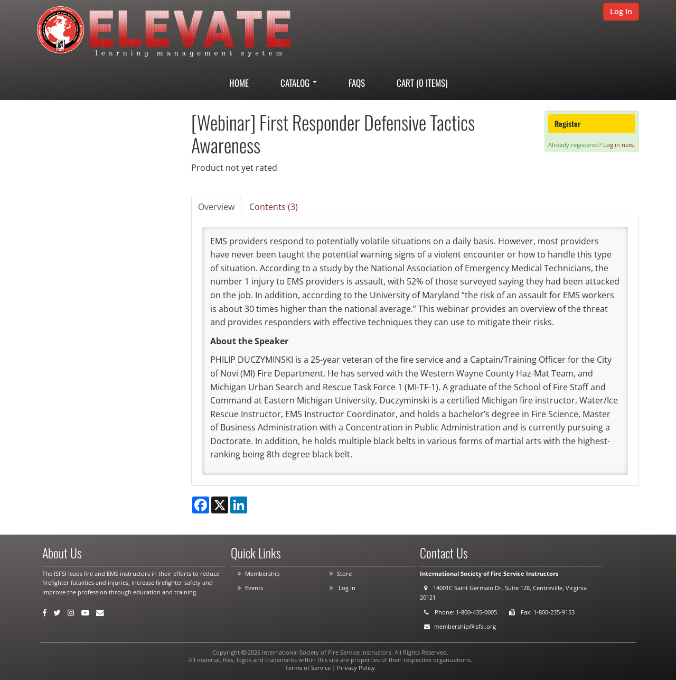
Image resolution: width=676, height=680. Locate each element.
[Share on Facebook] (200, 505)
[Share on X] (219, 505)
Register (567, 123)
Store (344, 573)
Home (239, 82)
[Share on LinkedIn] (238, 505)
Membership (262, 573)
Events (254, 588)
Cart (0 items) (422, 82)
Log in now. (619, 145)
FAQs (357, 82)
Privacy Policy (356, 668)
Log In (621, 11)
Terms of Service (308, 668)
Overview (216, 207)
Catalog (298, 82)
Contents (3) (273, 207)
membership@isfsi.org (465, 626)
